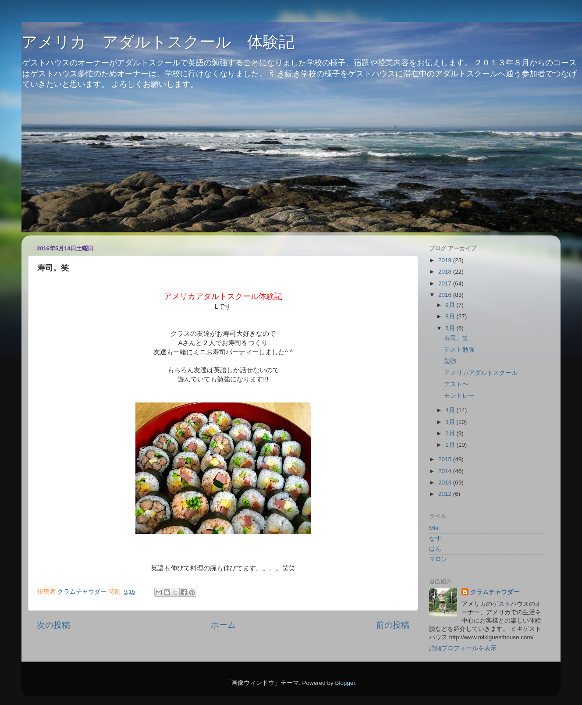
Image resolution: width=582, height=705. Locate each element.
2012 (445, 494)
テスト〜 (456, 384)
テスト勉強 (459, 349)
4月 (450, 410)
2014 (445, 471)
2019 (445, 260)
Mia (434, 528)
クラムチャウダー (494, 592)
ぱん (435, 548)
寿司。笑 (456, 338)
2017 (445, 283)
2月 (450, 433)
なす (435, 538)
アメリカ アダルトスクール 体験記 (158, 42)
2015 (445, 459)
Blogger (345, 683)
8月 (450, 316)
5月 (450, 328)
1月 (450, 445)
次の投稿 (53, 625)
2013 (445, 482)
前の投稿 (392, 625)
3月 (450, 422)
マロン (438, 559)
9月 (450, 305)
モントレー (459, 395)
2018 (445, 271)
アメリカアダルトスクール (481, 373)
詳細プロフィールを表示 (463, 648)
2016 (445, 295)
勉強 (450, 361)
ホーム (223, 625)
